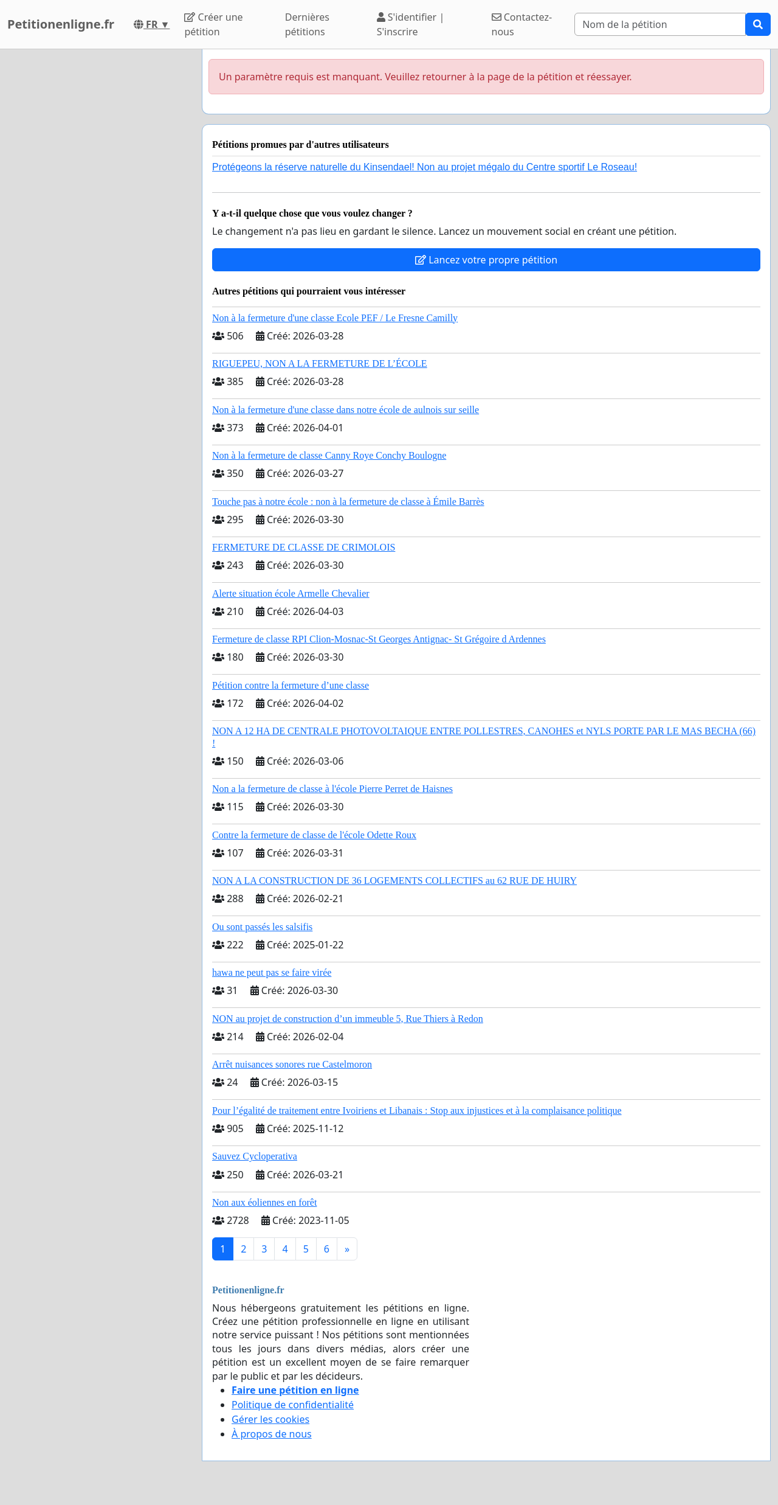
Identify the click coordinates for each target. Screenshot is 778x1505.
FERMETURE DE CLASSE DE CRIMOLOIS (303, 547)
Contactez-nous (522, 24)
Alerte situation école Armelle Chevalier (291, 593)
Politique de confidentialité (293, 1404)
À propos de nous (272, 1434)
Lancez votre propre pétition (486, 259)
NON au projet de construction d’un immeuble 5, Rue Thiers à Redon (347, 1018)
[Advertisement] (97, 231)
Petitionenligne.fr (60, 24)
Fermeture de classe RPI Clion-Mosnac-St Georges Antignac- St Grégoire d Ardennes (379, 639)
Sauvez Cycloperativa (254, 1156)
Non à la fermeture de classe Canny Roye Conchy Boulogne (329, 455)
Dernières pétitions (307, 24)
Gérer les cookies (270, 1419)
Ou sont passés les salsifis (262, 927)
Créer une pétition (213, 24)
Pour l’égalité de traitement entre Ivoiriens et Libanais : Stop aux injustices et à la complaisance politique (417, 1110)
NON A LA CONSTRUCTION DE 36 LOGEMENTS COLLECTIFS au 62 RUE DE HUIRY (394, 880)
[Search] (660, 24)
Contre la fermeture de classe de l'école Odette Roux (314, 835)
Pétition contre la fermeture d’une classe (290, 685)
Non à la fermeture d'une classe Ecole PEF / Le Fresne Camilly (335, 318)
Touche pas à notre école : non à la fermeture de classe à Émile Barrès (348, 501)
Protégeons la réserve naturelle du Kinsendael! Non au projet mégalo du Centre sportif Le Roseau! (424, 167)
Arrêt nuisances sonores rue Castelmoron (292, 1064)
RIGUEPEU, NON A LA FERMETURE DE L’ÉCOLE (319, 363)
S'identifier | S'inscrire (411, 24)
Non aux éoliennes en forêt (264, 1202)
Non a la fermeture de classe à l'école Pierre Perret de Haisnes (332, 789)
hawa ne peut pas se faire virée (271, 972)
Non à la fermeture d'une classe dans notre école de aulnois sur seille (345, 410)
